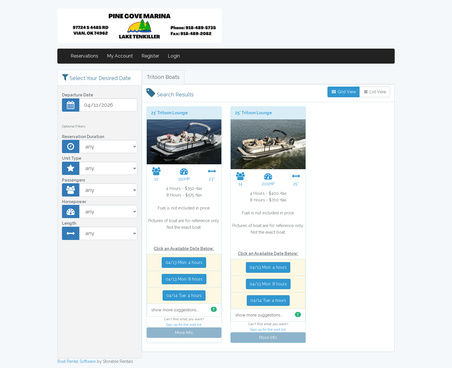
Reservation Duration (83, 136)
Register (150, 56)
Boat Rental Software (76, 361)
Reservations (84, 56)
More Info (184, 332)
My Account (120, 56)
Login (174, 56)
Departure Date (77, 95)
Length (69, 223)
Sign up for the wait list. (184, 325)
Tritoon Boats (163, 77)
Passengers (73, 180)
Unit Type (71, 158)
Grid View (343, 91)
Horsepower (74, 201)
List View (374, 91)
